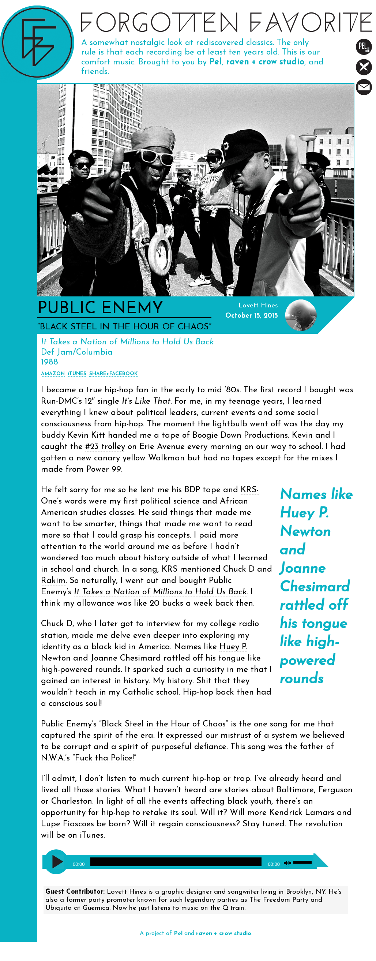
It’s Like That (146, 401)
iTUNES (77, 373)
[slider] (176, 861)
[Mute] (287, 863)
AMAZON (53, 373)
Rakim (53, 581)
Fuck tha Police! (104, 758)
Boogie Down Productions (240, 435)
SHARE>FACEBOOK (113, 373)
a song (144, 569)
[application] (179, 859)
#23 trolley (105, 447)
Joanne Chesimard (126, 658)
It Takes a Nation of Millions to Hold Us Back (160, 592)
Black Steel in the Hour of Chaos (164, 724)
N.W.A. (53, 758)
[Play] (58, 862)
